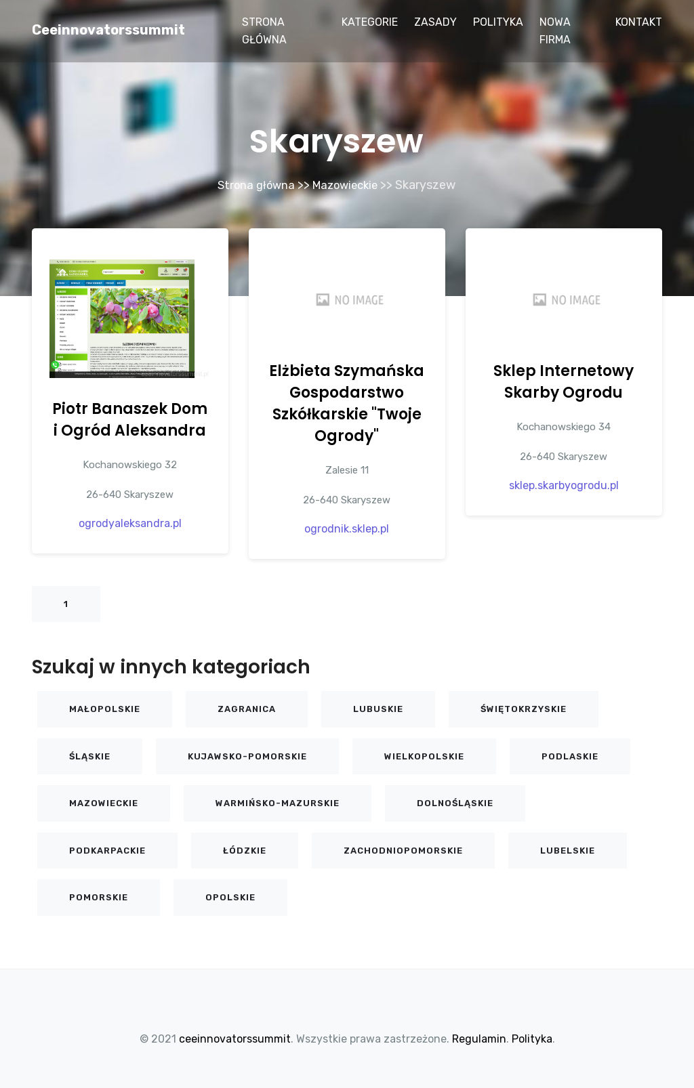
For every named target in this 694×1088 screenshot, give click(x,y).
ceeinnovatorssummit (108, 30)
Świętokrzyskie (524, 708)
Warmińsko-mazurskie (278, 802)
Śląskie (89, 756)
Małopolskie (104, 708)
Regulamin (479, 1038)
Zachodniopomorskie (403, 850)
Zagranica (247, 708)
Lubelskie (567, 850)
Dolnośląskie (455, 802)
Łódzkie (244, 850)
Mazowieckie (347, 184)
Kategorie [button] (370, 22)
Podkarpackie (107, 850)
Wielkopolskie (424, 756)
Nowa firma (555, 31)
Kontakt (638, 22)
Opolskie (230, 897)
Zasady (435, 22)
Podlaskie (570, 756)
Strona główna (264, 31)
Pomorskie (98, 897)
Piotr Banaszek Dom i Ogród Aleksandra (129, 419)
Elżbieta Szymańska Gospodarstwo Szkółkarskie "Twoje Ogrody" (346, 403)
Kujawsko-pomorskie (247, 756)
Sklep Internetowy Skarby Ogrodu (563, 381)
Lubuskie (378, 708)
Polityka (498, 22)
